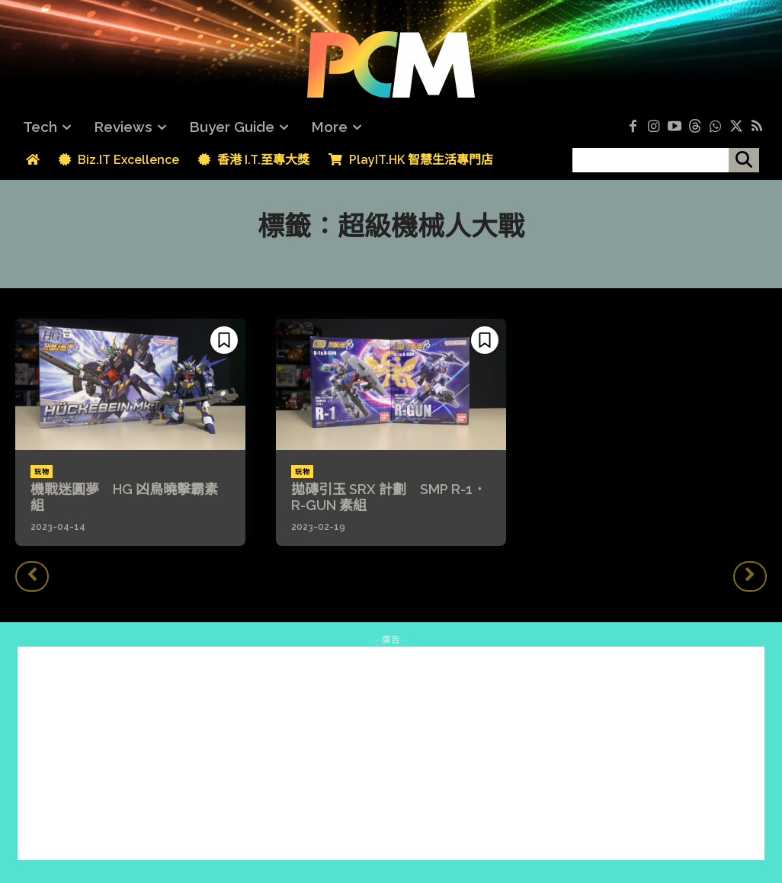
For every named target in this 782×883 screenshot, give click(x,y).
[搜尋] (744, 160)
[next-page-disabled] (750, 576)
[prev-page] (32, 576)
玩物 (41, 472)
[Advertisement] (391, 753)
